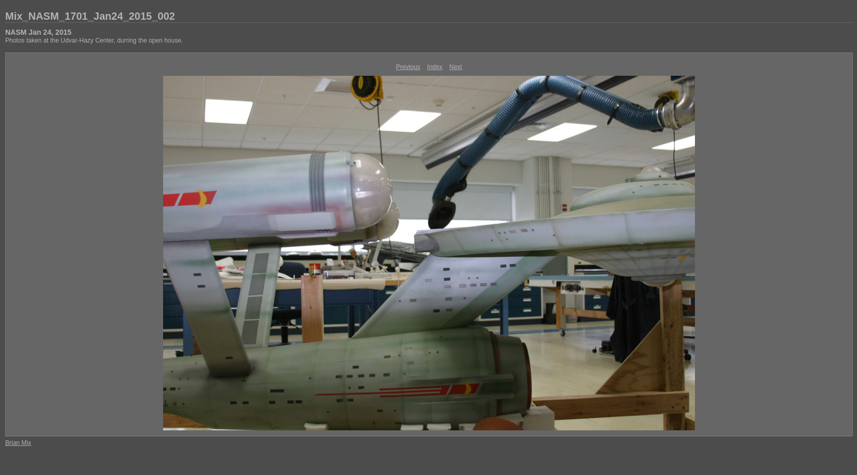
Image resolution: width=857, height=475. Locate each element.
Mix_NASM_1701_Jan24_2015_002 (90, 16)
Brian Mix (18, 442)
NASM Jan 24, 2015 (38, 32)
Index (434, 67)
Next (455, 67)
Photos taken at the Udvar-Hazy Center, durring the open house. (94, 40)
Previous (408, 67)
